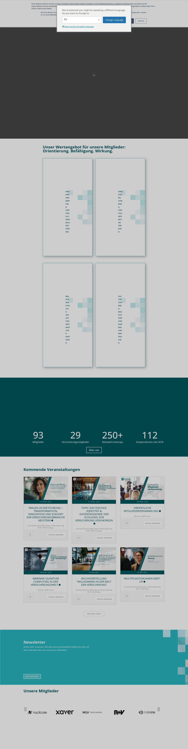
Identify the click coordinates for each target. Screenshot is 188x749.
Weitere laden (94, 614)
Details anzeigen (56, 535)
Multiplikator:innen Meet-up (142, 580)
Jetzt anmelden (32, 676)
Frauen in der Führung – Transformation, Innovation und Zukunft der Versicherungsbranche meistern (46, 514)
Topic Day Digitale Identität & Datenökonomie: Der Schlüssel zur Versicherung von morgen (94, 514)
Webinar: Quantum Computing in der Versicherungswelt (45, 582)
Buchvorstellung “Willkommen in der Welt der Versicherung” (94, 582)
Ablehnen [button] (141, 21)
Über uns (94, 450)
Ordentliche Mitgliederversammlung (141, 509)
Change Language (114, 19)
